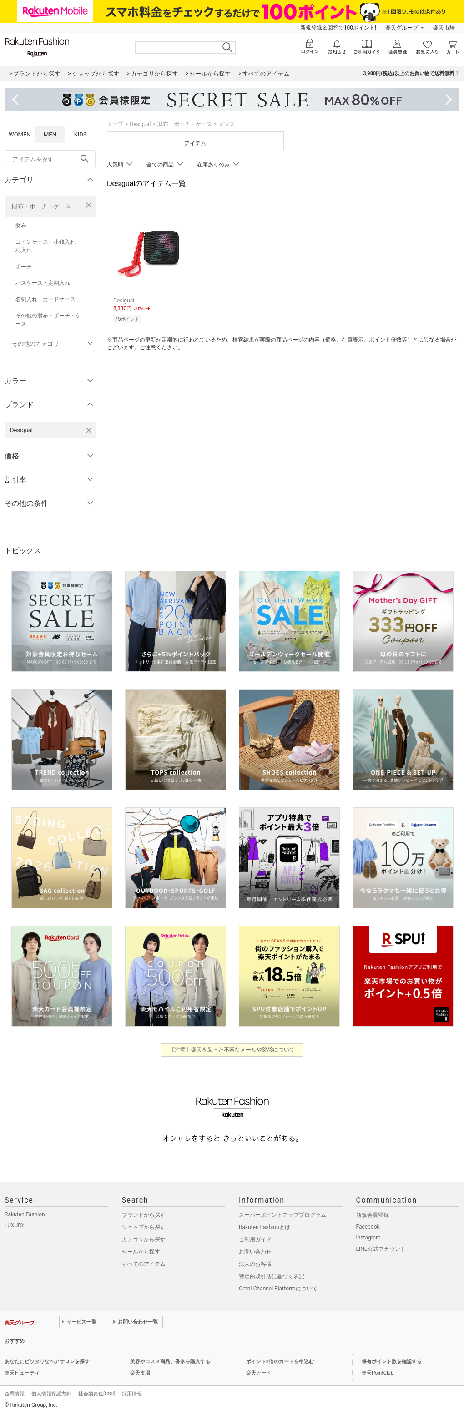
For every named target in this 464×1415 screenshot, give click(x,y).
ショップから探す (144, 1227)
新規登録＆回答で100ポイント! (338, 28)
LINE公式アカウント (381, 1249)
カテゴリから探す (144, 1239)
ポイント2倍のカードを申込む (280, 1362)
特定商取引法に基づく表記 (271, 1276)
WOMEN (20, 134)
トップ (115, 124)
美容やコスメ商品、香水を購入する (170, 1362)
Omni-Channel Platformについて (278, 1288)
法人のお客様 (255, 1264)
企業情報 (15, 1394)
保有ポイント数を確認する (392, 1362)
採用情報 (132, 1394)
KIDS (80, 134)
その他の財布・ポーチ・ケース (48, 319)
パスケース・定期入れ (42, 283)
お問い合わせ (255, 1252)
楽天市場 (444, 28)
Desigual (140, 124)
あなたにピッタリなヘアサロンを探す (47, 1362)
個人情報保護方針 (51, 1394)
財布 (20, 225)
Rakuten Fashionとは (264, 1227)
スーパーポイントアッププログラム (282, 1215)
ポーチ (23, 266)
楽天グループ (401, 28)
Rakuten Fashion (25, 1214)
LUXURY (15, 1225)
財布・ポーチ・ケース (41, 206)
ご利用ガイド (255, 1239)
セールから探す (141, 1252)
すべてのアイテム (144, 1264)
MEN (50, 134)
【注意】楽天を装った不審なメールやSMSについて (232, 1050)
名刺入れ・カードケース (45, 299)
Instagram (368, 1237)
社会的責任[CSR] (96, 1394)
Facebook (368, 1227)
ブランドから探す (144, 1215)
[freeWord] (50, 159)
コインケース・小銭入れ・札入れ (48, 246)
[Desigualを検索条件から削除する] (88, 430)
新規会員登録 (372, 1215)
